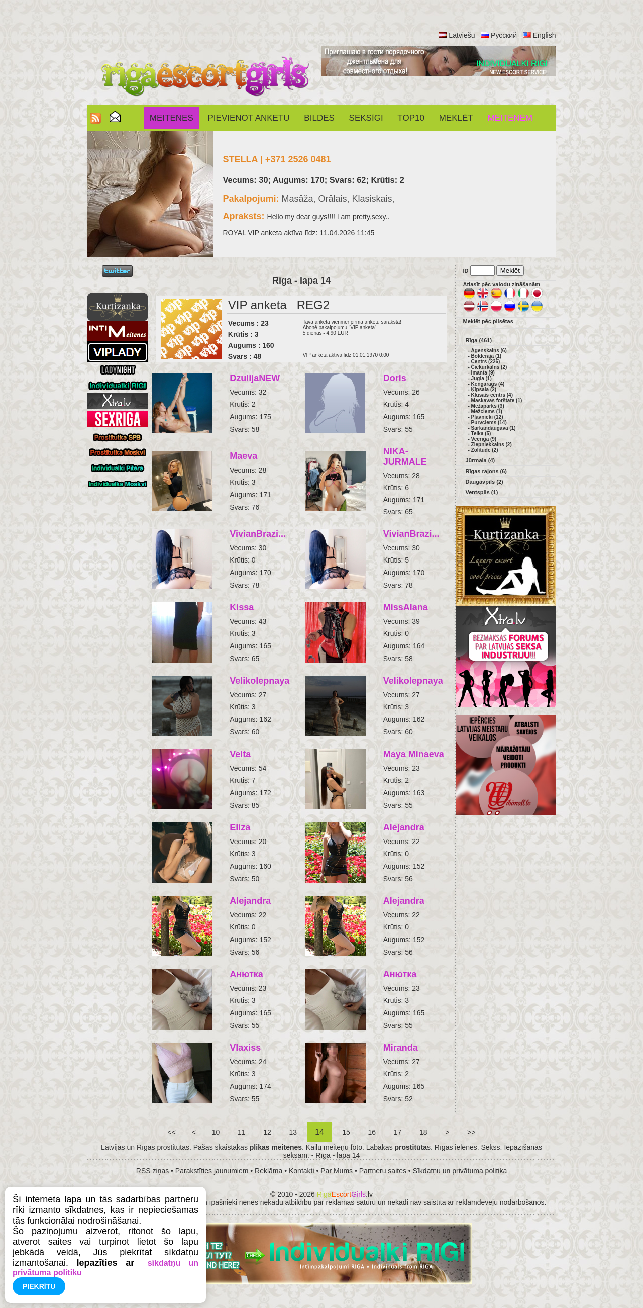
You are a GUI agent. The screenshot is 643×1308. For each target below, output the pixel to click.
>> (471, 1132)
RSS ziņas (152, 1171)
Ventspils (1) (482, 492)
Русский (504, 35)
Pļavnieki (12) (487, 417)
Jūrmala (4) (480, 460)
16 (372, 1132)
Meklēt (456, 118)
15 (346, 1132)
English (544, 35)
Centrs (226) (485, 361)
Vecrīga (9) (484, 439)
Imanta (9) (483, 373)
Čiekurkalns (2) (489, 367)
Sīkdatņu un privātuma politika (460, 1171)
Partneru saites (382, 1171)
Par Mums (336, 1171)
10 (216, 1132)
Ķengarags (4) (488, 384)
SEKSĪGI (366, 118)
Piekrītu (39, 1286)
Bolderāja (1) (486, 356)
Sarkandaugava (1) (493, 428)
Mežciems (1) (486, 411)
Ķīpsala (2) (484, 389)
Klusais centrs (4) (492, 395)
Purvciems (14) (489, 422)
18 (423, 1132)
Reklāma (268, 1171)
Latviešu (462, 35)
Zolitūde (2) (484, 450)
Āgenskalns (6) (489, 350)
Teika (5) (481, 433)
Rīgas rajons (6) (486, 471)
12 (267, 1132)
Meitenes (171, 118)
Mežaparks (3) (487, 406)
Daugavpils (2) (484, 482)
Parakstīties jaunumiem (212, 1171)
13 (293, 1132)
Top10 (410, 118)
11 (241, 1132)
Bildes (319, 118)
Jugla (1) (481, 378)
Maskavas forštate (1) (496, 400)
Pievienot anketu (249, 118)
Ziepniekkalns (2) (491, 444)
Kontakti (301, 1171)
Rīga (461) (479, 340)
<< (172, 1132)
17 (397, 1132)
